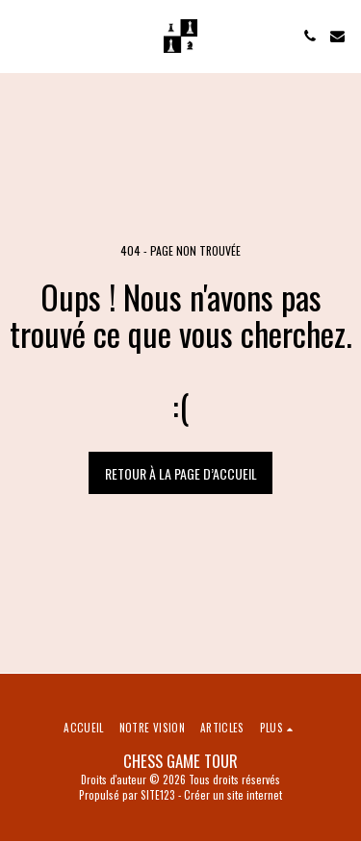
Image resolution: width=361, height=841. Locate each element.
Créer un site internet (233, 795)
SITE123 (158, 795)
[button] (21, 35)
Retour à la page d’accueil (181, 473)
